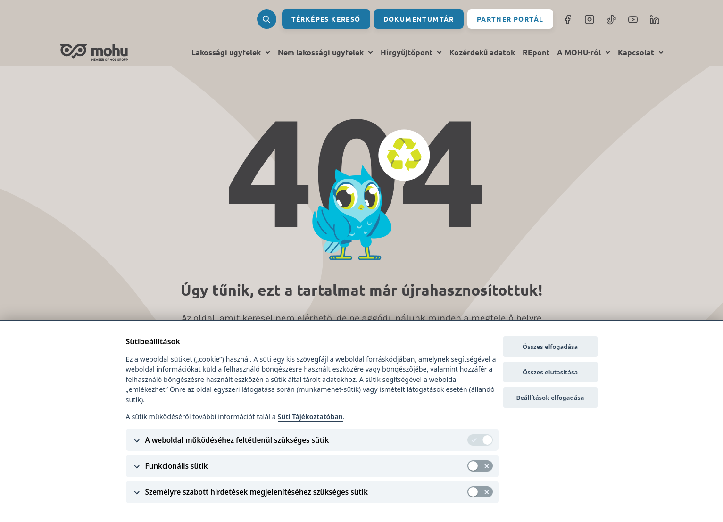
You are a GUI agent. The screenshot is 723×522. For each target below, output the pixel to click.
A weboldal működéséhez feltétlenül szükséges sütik (237, 440)
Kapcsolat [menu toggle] (641, 52)
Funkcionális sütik (176, 466)
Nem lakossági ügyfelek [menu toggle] (325, 52)
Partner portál (510, 19)
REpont (536, 52)
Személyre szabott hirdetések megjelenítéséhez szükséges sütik (256, 492)
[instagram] (589, 19)
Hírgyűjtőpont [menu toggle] (411, 52)
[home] (94, 52)
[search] (266, 19)
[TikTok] (611, 19)
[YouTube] (633, 19)
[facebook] (568, 19)
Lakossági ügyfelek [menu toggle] (230, 52)
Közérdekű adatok (482, 52)
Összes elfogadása (550, 346)
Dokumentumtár (418, 19)
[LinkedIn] (655, 19)
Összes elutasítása (550, 372)
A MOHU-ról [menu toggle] (583, 52)
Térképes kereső (326, 19)
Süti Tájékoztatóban (310, 416)
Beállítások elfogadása (550, 397)
